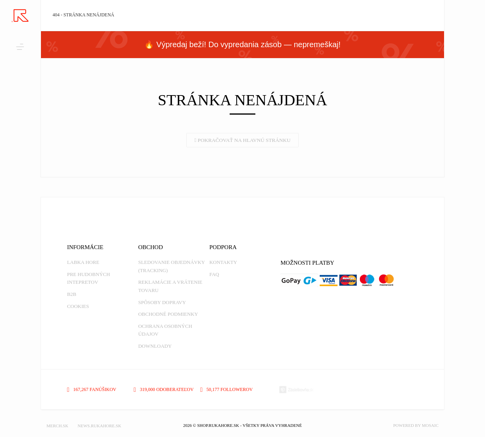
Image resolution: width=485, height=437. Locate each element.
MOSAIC (430, 425)
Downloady (155, 346)
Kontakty (223, 262)
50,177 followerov (226, 389)
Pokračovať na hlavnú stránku (243, 140)
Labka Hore (83, 262)
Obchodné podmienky (168, 314)
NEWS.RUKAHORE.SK (99, 425)
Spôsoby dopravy (162, 302)
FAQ (214, 274)
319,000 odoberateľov (164, 389)
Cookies (78, 306)
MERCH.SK (57, 425)
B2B (71, 294)
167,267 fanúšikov (91, 389)
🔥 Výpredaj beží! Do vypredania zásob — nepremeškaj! (242, 44)
